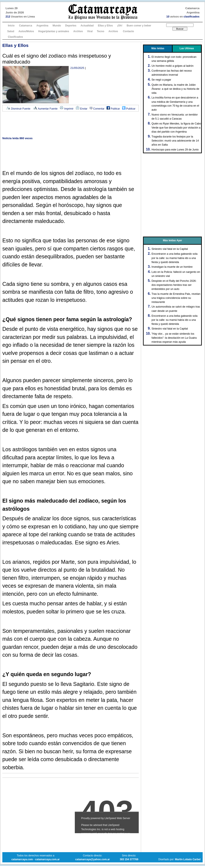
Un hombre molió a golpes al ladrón (172, 65)
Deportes (70, 25)
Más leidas (157, 48)
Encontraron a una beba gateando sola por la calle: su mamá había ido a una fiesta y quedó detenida (175, 257)
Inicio (11, 25)
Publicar (113, 108)
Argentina (42, 25)
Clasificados (15, 36)
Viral (90, 31)
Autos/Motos (26, 31)
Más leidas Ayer (172, 240)
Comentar (97, 108)
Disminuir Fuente (18, 108)
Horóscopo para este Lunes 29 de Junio (175, 149)
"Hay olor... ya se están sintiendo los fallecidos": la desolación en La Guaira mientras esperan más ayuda (174, 337)
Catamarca (25, 25)
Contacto (128, 31)
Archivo (78, 31)
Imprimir (67, 108)
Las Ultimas (187, 48)
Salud (10, 31)
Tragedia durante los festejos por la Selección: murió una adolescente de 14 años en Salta (175, 140)
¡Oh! (119, 25)
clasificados (191, 16)
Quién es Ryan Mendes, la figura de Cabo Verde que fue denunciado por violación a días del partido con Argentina (176, 127)
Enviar (81, 108)
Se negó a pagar (161, 79)
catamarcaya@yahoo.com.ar (92, 859)
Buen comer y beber (139, 25)
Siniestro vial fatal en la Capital (170, 248)
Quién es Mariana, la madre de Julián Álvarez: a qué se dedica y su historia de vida (175, 88)
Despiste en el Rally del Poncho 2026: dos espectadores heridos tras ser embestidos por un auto (174, 285)
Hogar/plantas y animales (53, 31)
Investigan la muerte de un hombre (172, 266)
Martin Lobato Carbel (188, 859)
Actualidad (87, 25)
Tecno (100, 31)
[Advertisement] (70, 124)
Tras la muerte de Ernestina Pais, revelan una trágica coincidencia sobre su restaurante (176, 298)
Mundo (57, 25)
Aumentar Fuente (45, 108)
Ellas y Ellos (105, 25)
